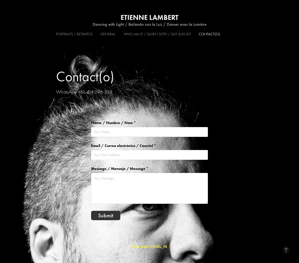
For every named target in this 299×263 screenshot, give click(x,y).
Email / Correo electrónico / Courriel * (123, 146)
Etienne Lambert (149, 17)
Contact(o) (209, 34)
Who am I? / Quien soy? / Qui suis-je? (157, 34)
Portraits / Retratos (74, 34)
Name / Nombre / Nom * (113, 123)
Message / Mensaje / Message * (119, 169)
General (107, 34)
